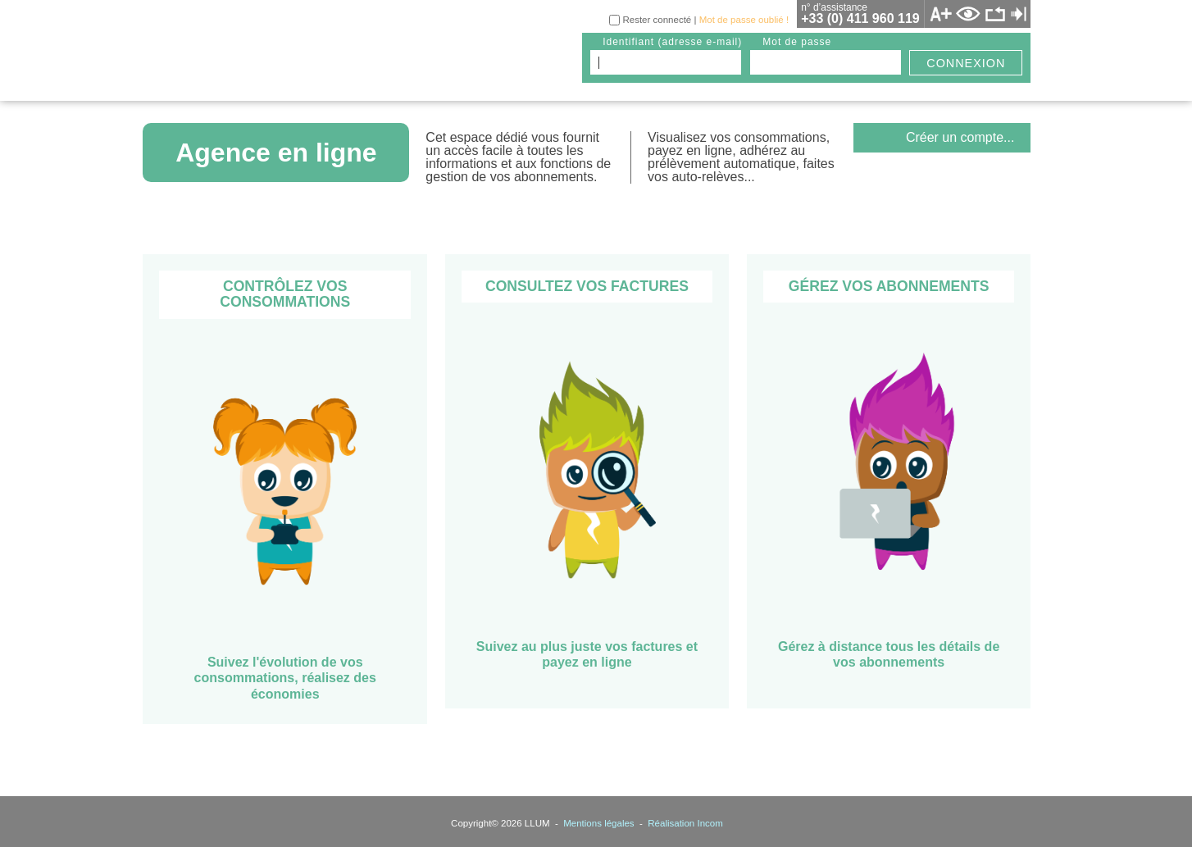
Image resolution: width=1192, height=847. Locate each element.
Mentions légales (598, 823)
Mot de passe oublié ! (744, 20)
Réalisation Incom (685, 823)
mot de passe (796, 42)
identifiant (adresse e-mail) (672, 42)
